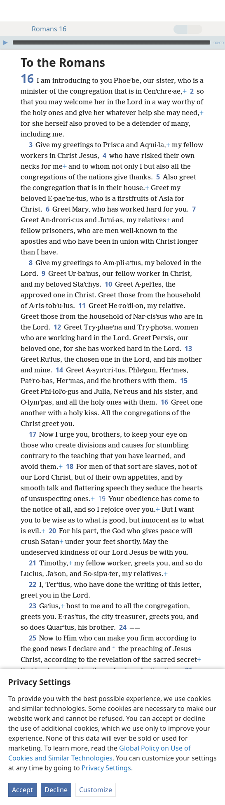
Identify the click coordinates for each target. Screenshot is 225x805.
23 (32, 605)
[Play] (5, 42)
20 (52, 530)
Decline (56, 789)
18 (69, 466)
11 (82, 305)
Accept (22, 789)
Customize (95, 789)
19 (101, 498)
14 (59, 369)
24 (122, 627)
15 (183, 380)
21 (32, 562)
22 (32, 584)
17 (32, 434)
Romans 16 (44, 28)
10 (108, 284)
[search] (214, 10)
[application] (112, 42)
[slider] (111, 42)
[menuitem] (12, 11)
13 (188, 348)
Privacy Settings (106, 767)
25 (32, 638)
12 (57, 327)
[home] (12, 11)
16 (164, 402)
